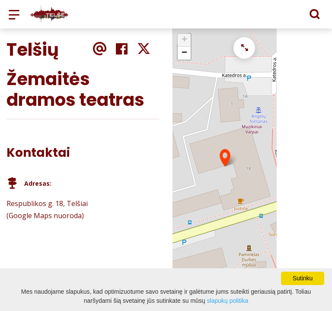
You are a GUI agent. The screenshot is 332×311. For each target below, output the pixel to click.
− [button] (184, 53)
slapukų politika (228, 300)
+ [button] (184, 40)
